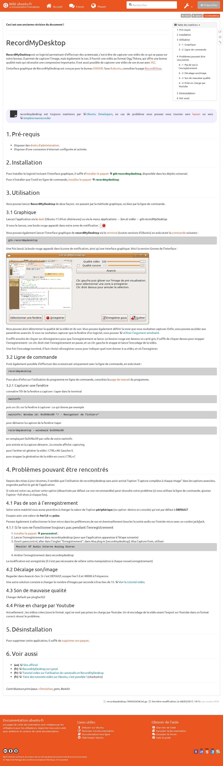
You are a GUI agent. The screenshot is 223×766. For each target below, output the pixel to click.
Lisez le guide (161, 737)
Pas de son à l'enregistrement (188, 66)
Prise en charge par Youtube (192, 84)
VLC (153, 62)
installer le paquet (97, 173)
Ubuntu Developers (99, 114)
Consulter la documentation (169, 730)
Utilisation (184, 39)
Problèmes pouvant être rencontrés (191, 58)
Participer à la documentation (95, 730)
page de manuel (120, 379)
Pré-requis (184, 29)
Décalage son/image (195, 73)
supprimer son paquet (75, 640)
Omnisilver (45, 688)
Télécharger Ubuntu (90, 737)
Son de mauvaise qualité (197, 78)
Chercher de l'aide (164, 727)
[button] (188, 5)
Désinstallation (187, 93)
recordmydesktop (107, 179)
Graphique (190, 44)
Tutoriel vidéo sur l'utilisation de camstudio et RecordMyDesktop (63, 672)
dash (41, 219)
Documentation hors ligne (93, 734)
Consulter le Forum (164, 734)
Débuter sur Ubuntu (90, 727)
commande (179, 232)
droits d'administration (44, 145)
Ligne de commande (195, 49)
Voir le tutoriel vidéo (131, 582)
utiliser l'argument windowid (141, 332)
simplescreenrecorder (37, 118)
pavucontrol (49, 533)
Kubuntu (116, 68)
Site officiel (30, 665)
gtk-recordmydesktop (127, 173)
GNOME (98, 68)
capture (197, 15)
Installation (185, 34)
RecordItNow (153, 68)
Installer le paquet (25, 533)
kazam (196, 114)
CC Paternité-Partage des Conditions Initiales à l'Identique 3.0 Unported (35, 759)
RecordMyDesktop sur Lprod (40, 668)
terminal (112, 232)
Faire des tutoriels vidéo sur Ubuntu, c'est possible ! (54, 676)
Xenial (186, 15)
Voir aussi (184, 98)
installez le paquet (79, 179)
